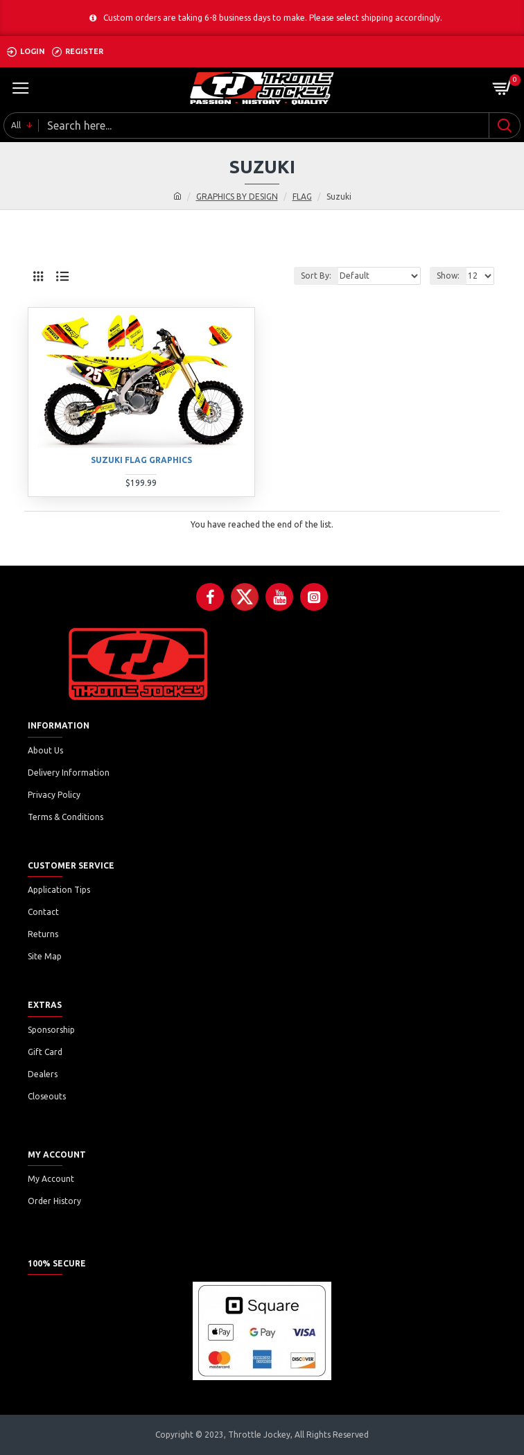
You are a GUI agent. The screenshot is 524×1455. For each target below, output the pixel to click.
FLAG (302, 196)
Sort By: (316, 275)
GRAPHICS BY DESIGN (237, 196)
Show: (448, 275)
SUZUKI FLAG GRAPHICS (141, 459)
